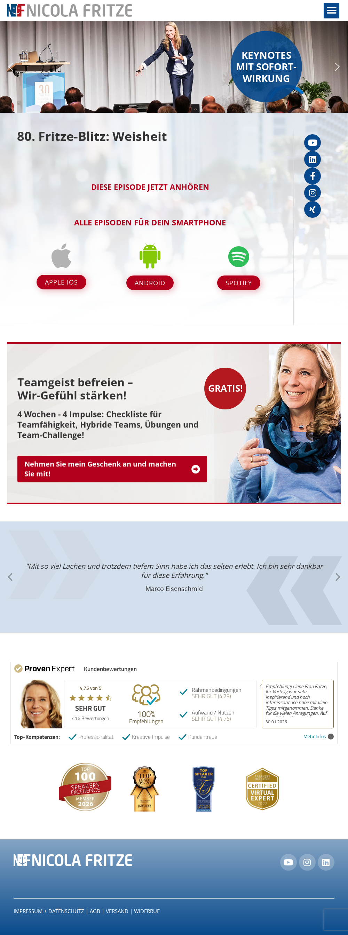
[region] (174, 67)
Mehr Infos (318, 737)
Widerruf (147, 911)
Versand (117, 911)
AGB (95, 911)
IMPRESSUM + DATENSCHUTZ (49, 911)
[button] (331, 10)
